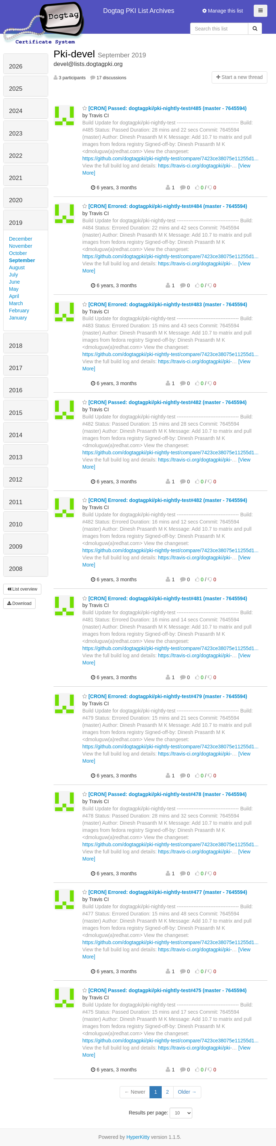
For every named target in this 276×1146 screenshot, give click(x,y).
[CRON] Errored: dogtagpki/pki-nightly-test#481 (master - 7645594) (164, 598)
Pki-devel (76, 54)
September (22, 260)
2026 (15, 66)
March (16, 303)
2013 (15, 457)
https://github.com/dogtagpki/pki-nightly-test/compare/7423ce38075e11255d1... (170, 158)
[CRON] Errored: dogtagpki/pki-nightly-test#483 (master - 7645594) (164, 304)
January (18, 318)
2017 (15, 368)
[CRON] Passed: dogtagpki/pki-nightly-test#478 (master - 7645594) (164, 794)
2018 (15, 345)
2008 (15, 568)
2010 (15, 524)
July (13, 275)
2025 (15, 88)
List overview (22, 589)
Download (19, 603)
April (14, 296)
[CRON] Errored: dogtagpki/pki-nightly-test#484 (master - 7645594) (164, 206)
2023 (15, 133)
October (18, 253)
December (20, 239)
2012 (15, 479)
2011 (15, 502)
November (20, 246)
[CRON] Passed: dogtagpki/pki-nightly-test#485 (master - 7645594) (164, 108)
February (19, 310)
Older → (187, 1092)
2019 (15, 222)
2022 (15, 155)
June (14, 282)
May (13, 289)
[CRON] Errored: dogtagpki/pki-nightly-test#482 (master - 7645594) (164, 500)
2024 (15, 111)
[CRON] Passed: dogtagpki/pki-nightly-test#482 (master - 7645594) (164, 402)
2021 (15, 178)
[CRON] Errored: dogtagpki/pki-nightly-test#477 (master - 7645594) (164, 892)
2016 (15, 390)
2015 (15, 412)
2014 (15, 435)
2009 (15, 546)
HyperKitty (138, 1137)
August (17, 267)
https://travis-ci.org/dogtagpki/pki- (195, 166)
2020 (15, 200)
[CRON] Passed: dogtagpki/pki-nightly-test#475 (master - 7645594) (164, 990)
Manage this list (222, 11)
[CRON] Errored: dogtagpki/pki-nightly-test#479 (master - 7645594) (164, 696)
